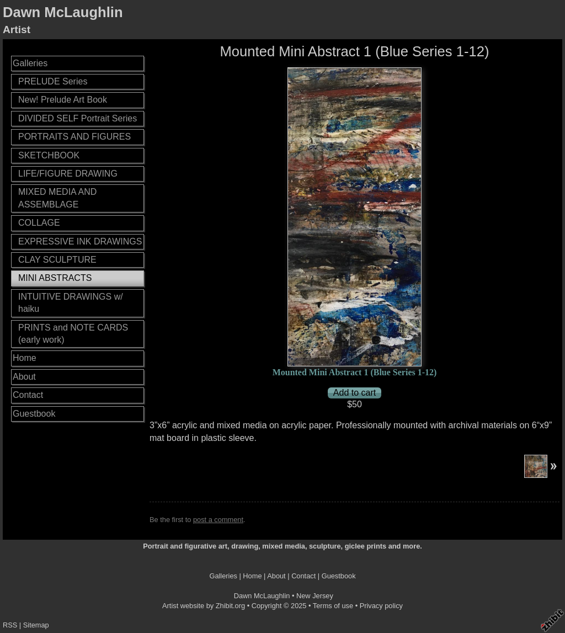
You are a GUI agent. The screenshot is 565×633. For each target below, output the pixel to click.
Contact (28, 395)
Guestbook (34, 413)
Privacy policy (381, 606)
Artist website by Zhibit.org (203, 606)
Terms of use (333, 606)
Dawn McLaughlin (63, 12)
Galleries (30, 63)
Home (24, 358)
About (24, 376)
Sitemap (36, 625)
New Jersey (314, 596)
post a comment (218, 519)
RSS (10, 625)
